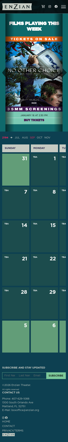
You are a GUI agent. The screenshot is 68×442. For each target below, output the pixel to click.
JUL (17, 137)
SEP (32, 137)
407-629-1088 (20, 399)
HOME (6, 421)
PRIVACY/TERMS (12, 430)
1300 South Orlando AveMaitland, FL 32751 (17, 404)
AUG (25, 137)
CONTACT (8, 426)
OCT (39, 137)
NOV (47, 137)
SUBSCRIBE (56, 375)
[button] (63, 6)
